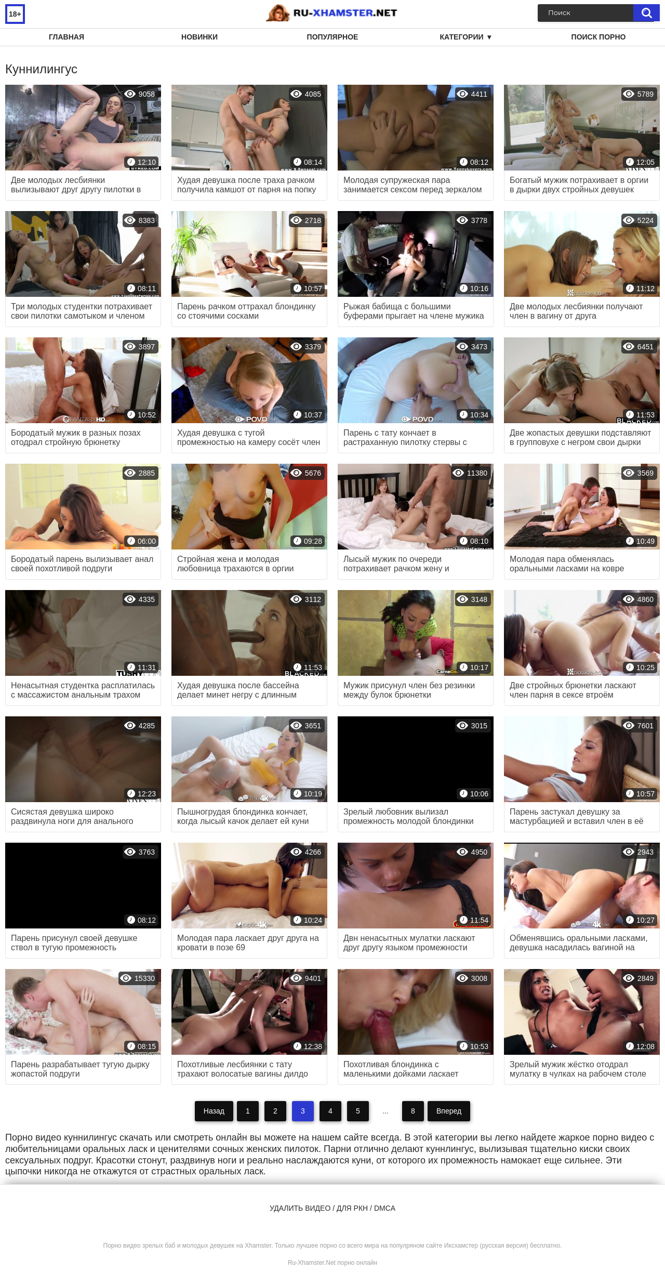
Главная (66, 37)
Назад (214, 1111)
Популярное (332, 37)
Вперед (448, 1111)
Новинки (199, 37)
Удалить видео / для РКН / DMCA (332, 1208)
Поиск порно (598, 37)
